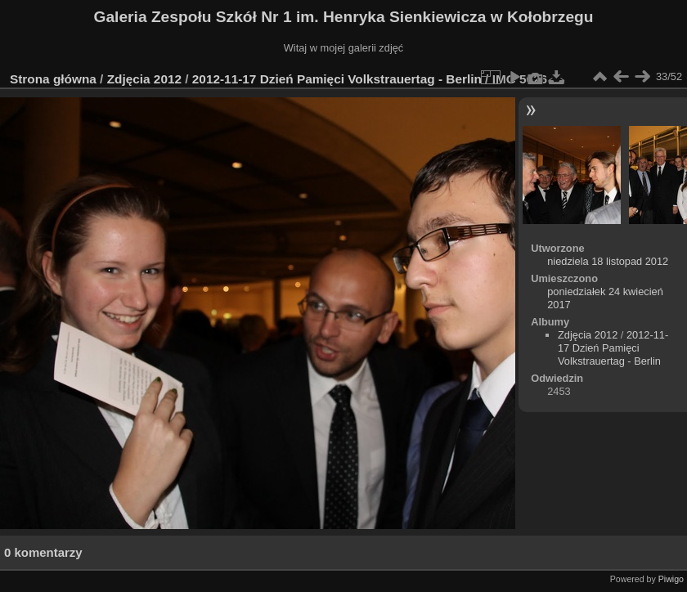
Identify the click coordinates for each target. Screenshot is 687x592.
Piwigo (671, 579)
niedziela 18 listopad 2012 (607, 261)
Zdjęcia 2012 (144, 79)
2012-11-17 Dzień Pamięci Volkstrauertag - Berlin (337, 79)
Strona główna (53, 79)
